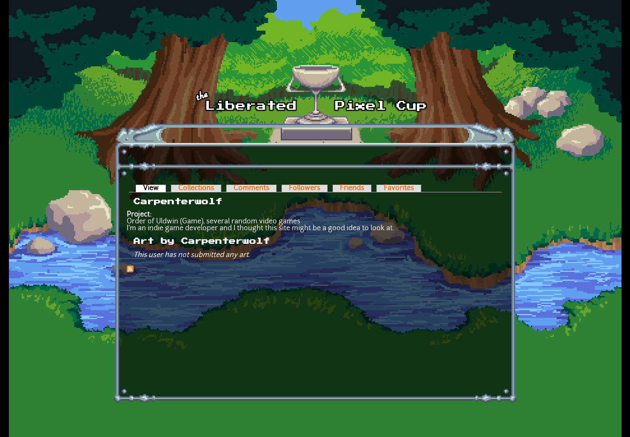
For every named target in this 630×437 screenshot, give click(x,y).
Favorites (399, 188)
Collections (196, 188)
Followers (304, 188)
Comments (251, 188)
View (154, 188)
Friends (352, 188)
